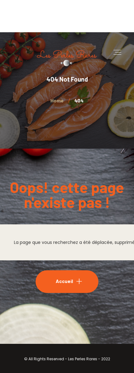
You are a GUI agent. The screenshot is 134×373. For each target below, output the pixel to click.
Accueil (64, 281)
